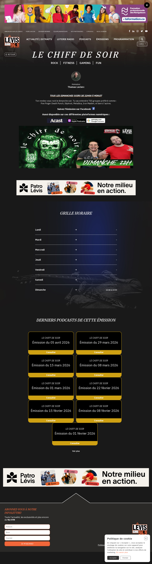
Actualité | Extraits (39, 39)
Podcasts (85, 39)
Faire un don (30, 31)
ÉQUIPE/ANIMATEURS (61, 31)
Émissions (102, 39)
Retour (10, 54)
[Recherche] (142, 39)
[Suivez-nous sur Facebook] (129, 31)
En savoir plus (121, 551)
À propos (90, 31)
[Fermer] (147, 5)
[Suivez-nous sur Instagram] (137, 31)
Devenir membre (44, 31)
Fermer (125, 557)
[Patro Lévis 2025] (76, 199)
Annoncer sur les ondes (13, 31)
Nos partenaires (77, 31)
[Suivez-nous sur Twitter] (142, 31)
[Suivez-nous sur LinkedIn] (133, 31)
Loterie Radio (65, 39)
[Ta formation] (76, 14)
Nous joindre (102, 31)
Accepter (112, 557)
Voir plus (76, 463)
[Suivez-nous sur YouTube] (146, 31)
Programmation (124, 39)
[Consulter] (51, 355)
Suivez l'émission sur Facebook (74, 121)
